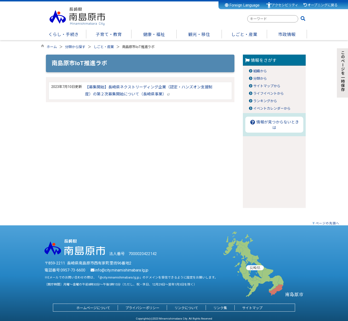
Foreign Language (242, 5)
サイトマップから (266, 86)
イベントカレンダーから (271, 109)
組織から (260, 71)
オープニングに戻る (320, 5)
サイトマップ (252, 308)
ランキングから (265, 101)
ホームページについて (93, 308)
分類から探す (75, 47)
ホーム (52, 47)
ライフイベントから (268, 94)
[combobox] (272, 18)
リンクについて (186, 308)
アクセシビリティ (285, 5)
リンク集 (220, 308)
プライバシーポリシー (142, 308)
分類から (260, 79)
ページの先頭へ (327, 223)
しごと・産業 (104, 47)
